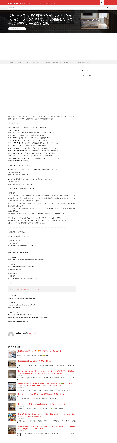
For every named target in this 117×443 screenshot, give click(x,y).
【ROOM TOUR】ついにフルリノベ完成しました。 (34, 362)
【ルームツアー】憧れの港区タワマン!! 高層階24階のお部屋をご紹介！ (40, 395)
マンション (21, 30)
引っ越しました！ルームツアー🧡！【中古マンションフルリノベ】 (39, 352)
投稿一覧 (31, 335)
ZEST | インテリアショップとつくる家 (27, 291)
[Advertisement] (58, 48)
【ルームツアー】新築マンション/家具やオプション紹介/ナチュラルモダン (42, 406)
